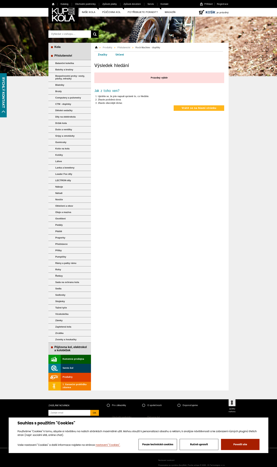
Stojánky (60, 301)
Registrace (222, 4)
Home (53, 4)
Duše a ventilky (63, 129)
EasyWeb (182, 465)
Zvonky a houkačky (65, 339)
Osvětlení (60, 218)
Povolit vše (240, 444)
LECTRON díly (63, 180)
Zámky (59, 320)
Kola (57, 46)
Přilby (58, 250)
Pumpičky (60, 256)
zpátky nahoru (232, 410)
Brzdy (58, 91)
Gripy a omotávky (65, 136)
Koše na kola (62, 148)
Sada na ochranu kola (67, 282)
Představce (61, 244)
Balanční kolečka (64, 63)
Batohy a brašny (64, 69)
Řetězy (59, 276)
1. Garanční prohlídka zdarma (75, 386)
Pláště (58, 231)
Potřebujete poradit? (143, 12)
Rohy (58, 269)
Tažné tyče (61, 307)
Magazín (170, 12)
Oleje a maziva (63, 212)
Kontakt (164, 4)
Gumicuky (60, 142)
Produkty (67, 377)
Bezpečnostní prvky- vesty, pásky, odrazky (70, 77)
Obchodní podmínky (85, 4)
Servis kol (68, 368)
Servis (151, 4)
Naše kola (88, 12)
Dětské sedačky (64, 110)
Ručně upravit (199, 444)
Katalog (64, 4)
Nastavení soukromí (166, 460)
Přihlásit (208, 4)
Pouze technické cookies (157, 444)
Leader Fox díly (63, 174)
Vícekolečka (61, 314)
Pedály (59, 225)
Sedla (58, 288)
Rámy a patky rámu (65, 263)
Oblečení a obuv (64, 206)
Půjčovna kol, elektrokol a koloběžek (70, 349)
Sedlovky (60, 295)
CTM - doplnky (63, 104)
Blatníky (59, 85)
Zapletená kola (63, 326)
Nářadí (58, 193)
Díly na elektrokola (65, 116)
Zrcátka (59, 333)
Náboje (59, 186)
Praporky (60, 237)
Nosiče (59, 199)
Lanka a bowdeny (64, 167)
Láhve (58, 161)
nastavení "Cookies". (108, 445)
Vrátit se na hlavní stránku (199, 108)
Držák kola (61, 123)
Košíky (59, 155)
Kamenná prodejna (73, 359)
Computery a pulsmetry (68, 97)
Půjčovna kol (111, 12)
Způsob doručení (132, 4)
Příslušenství (63, 55)
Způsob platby (109, 4)
